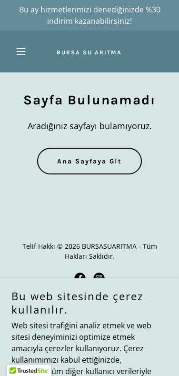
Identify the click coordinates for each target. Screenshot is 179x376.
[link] (89, 51)
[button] (23, 51)
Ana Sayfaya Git (89, 161)
